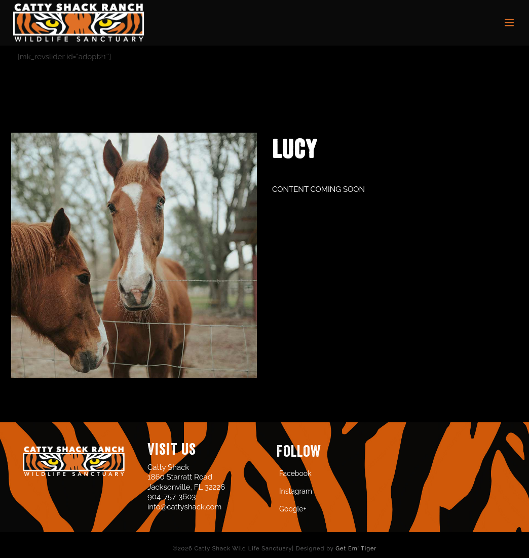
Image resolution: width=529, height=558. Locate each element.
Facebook (295, 473)
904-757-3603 (171, 496)
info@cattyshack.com (184, 506)
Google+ (292, 509)
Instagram (295, 491)
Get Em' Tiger (355, 548)
